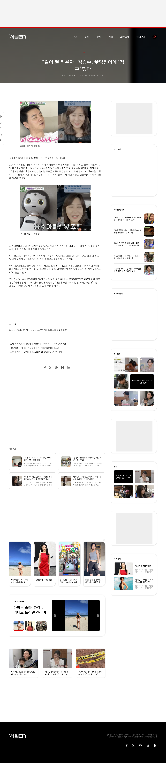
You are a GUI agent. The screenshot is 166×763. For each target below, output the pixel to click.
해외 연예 (117, 558)
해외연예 (140, 36)
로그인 (155, 735)
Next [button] (98, 615)
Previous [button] (54, 615)
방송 (87, 36)
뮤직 (99, 36)
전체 (75, 36)
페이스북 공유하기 (45, 367)
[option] (76, 615)
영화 (110, 36)
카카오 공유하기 (56, 367)
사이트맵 (149, 735)
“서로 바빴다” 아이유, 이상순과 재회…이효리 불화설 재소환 (34, 347)
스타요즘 (124, 36)
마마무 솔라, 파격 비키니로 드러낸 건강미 (30, 610)
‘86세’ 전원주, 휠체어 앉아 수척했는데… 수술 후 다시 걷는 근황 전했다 (38, 343)
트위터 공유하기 (50, 367)
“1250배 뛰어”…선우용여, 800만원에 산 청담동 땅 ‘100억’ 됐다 (35, 351)
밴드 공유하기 (68, 367)
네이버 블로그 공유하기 (62, 367)
